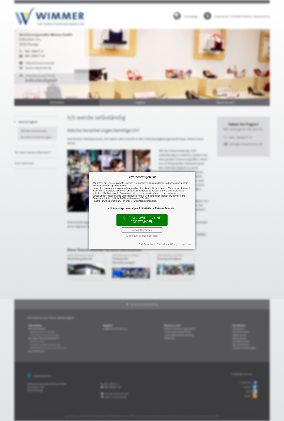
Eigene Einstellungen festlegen (142, 235)
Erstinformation (146, 244)
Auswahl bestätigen (142, 229)
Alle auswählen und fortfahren (142, 219)
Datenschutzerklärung (166, 244)
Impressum (185, 244)
